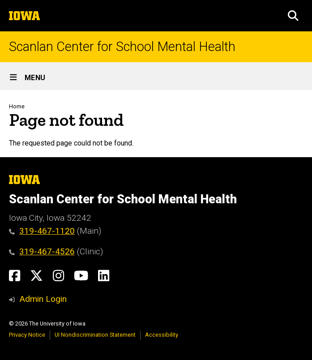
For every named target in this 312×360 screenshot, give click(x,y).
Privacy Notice (27, 334)
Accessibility (161, 334)
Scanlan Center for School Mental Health (122, 46)
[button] (293, 15)
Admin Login (43, 299)
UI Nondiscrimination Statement (95, 334)
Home (17, 106)
